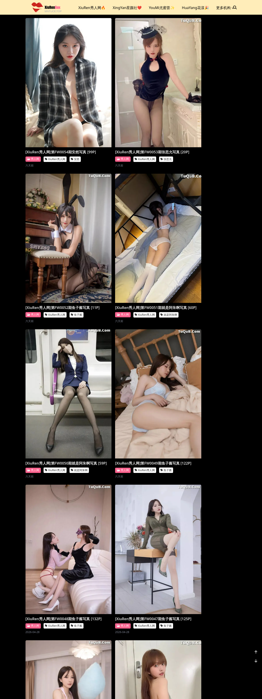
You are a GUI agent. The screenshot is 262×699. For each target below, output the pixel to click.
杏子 (75, 648)
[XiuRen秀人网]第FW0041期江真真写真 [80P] (105, 531)
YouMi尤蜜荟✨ (162, 7)
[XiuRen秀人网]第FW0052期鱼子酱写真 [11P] (159, 101)
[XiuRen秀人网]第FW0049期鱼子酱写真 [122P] (159, 209)
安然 (75, 111)
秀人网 (33, 111)
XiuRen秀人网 (55, 111)
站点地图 (136, 690)
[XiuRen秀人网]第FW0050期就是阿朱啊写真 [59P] (105, 209)
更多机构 (225, 7)
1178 (223, 667)
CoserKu (151, 690)
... (212, 667)
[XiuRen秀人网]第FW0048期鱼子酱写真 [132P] (51, 316)
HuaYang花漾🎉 (195, 7)
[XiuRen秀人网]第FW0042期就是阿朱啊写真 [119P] (51, 531)
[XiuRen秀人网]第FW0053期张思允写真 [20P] (105, 101)
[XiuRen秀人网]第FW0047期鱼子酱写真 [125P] (105, 316)
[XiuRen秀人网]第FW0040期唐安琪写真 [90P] (159, 531)
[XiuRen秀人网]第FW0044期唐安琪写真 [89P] (105, 424)
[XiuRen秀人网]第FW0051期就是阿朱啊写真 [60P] (51, 209)
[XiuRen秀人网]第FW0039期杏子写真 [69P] (51, 639)
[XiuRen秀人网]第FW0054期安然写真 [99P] (51, 101)
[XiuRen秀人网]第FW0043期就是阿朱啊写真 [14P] (159, 424)
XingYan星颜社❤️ (127, 7)
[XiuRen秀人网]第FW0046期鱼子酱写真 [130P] (159, 316)
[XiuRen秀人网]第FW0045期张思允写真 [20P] (51, 424)
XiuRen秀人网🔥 (91, 7)
